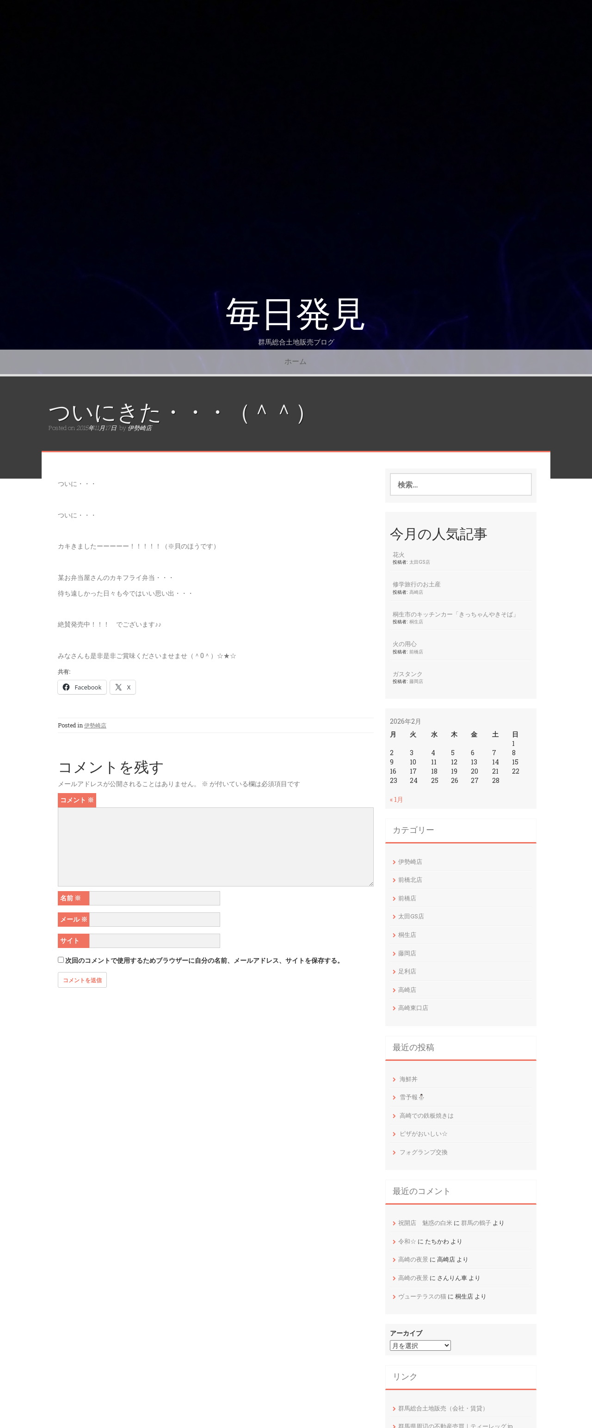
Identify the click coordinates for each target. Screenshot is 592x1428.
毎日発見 (296, 314)
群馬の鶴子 (476, 1223)
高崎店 (416, 592)
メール (73, 919)
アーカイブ (406, 1333)
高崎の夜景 (413, 1259)
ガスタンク (408, 674)
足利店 (407, 971)
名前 (70, 897)
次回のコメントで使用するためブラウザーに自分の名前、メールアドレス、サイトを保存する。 (204, 960)
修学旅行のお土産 (417, 584)
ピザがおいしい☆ (424, 1133)
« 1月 (396, 799)
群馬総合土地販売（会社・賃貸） (443, 1408)
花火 (399, 554)
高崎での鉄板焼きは (427, 1115)
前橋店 (416, 651)
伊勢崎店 (140, 428)
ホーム (295, 361)
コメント (77, 799)
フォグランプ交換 (424, 1152)
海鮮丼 (409, 1079)
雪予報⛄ (412, 1097)
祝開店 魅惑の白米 (425, 1223)
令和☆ (407, 1241)
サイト (70, 940)
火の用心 (405, 644)
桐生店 (416, 621)
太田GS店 (419, 562)
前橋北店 (410, 879)
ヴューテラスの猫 (422, 1296)
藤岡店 (416, 681)
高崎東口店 (413, 1007)
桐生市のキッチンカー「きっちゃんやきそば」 (456, 614)
